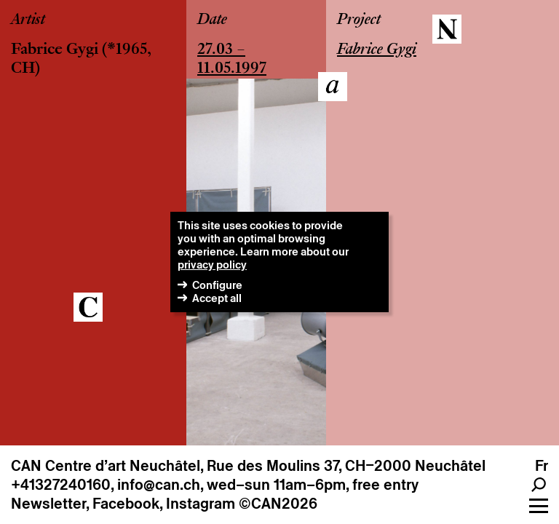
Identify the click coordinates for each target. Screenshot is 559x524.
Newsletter (48, 503)
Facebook (125, 503)
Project (359, 20)
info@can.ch (158, 485)
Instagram (200, 503)
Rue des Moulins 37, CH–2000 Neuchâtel (346, 466)
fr (541, 465)
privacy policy (212, 264)
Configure (217, 285)
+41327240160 (61, 485)
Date (212, 20)
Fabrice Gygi (54, 50)
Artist (28, 20)
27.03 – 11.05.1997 (231, 59)
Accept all (217, 298)
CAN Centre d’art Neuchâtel (105, 466)
